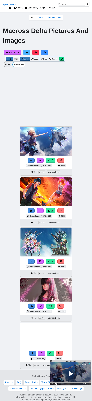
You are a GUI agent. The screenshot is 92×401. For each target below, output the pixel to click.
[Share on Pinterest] (35, 52)
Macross (61, 365)
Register (51, 8)
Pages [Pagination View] (34, 59)
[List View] (16, 59)
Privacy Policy (31, 382)
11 (50, 211)
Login (42, 8)
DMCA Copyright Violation (42, 388)
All (7, 64)
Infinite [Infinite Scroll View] (24, 59)
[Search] (88, 4)
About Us (9, 382)
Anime (40, 18)
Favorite (12, 52)
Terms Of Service (49, 382)
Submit (18, 8)
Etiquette (83, 382)
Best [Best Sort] (44, 59)
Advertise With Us (18, 388)
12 (50, 160)
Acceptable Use (68, 382)
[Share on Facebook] (44, 52)
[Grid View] (9, 59)
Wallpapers (19, 64)
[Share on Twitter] (26, 52)
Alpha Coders (9, 4)
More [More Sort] (53, 59)
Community (31, 8)
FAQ (19, 382)
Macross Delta (54, 18)
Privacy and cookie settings (69, 388)
